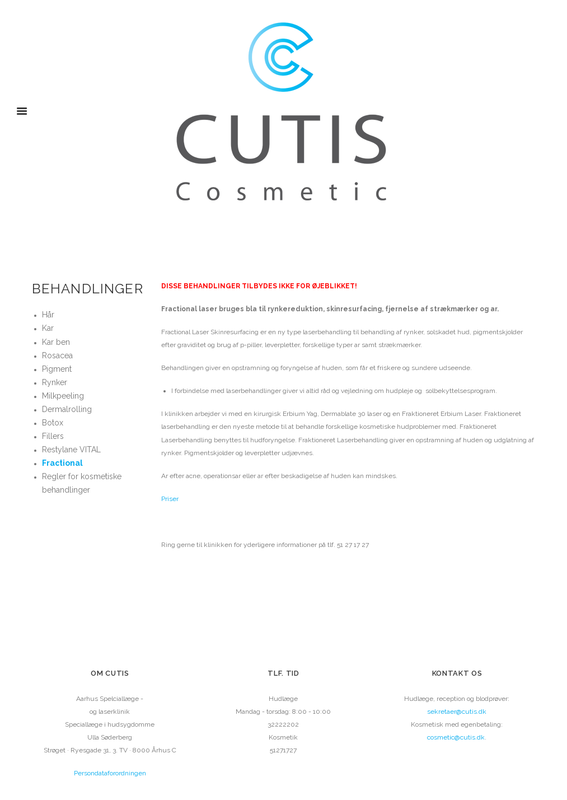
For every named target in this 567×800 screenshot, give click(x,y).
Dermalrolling (67, 409)
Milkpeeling (63, 395)
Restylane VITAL (71, 449)
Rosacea (57, 355)
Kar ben (56, 342)
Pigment (57, 368)
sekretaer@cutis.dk (456, 711)
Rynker (54, 382)
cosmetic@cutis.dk (456, 737)
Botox (52, 422)
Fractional (62, 463)
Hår (48, 314)
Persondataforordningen (110, 773)
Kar (48, 328)
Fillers (53, 436)
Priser (170, 499)
